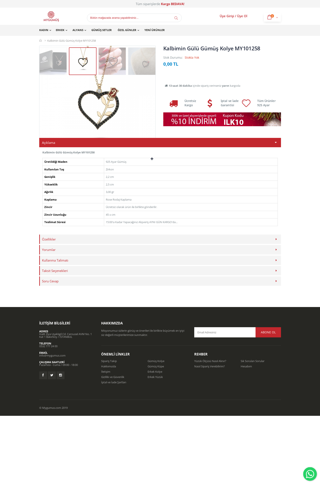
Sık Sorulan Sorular (252, 429)
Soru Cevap (50, 349)
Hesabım (246, 434)
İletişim (105, 440)
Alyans (78, 30)
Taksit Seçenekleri (55, 339)
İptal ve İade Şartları (113, 450)
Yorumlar (49, 318)
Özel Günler (127, 30)
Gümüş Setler (101, 30)
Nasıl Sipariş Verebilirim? (209, 434)
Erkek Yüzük (155, 445)
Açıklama (48, 211)
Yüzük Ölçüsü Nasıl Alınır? (210, 429)
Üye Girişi (227, 16)
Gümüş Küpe (156, 434)
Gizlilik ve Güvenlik (112, 445)
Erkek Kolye (155, 440)
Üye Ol (242, 16)
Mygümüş (40, 40)
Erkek (60, 30)
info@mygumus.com (52, 424)
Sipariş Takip (109, 429)
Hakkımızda (108, 434)
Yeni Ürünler (154, 30)
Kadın (43, 30)
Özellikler (49, 307)
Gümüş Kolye (156, 429)
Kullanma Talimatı (55, 328)
